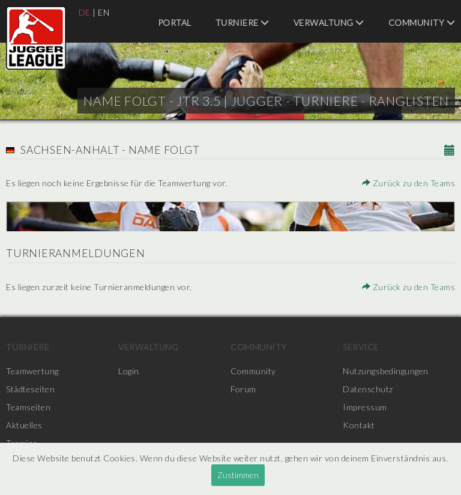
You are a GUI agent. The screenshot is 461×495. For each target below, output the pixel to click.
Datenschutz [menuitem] (368, 389)
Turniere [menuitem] (242, 22)
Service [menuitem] (361, 347)
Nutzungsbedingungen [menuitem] (386, 371)
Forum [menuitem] (243, 389)
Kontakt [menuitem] (359, 425)
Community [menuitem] (422, 22)
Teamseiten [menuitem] (28, 407)
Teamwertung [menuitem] (32, 371)
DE (85, 12)
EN (103, 12)
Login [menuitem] (128, 371)
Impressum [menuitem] (365, 407)
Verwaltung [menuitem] (329, 22)
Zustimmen (238, 475)
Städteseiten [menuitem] (30, 389)
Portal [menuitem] (174, 22)
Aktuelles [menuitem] (24, 425)
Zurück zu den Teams (409, 183)
